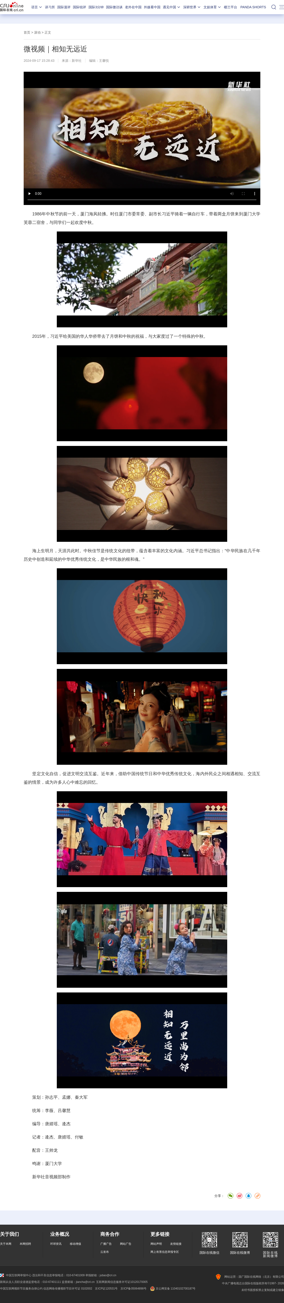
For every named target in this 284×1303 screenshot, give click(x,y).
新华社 (77, 60)
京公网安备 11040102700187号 (172, 1288)
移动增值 (75, 1243)
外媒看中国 (152, 7)
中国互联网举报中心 (15, 1275)
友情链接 (176, 1243)
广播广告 (106, 1243)
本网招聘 (25, 1243)
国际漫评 (64, 7)
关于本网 (5, 1243)
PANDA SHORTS (253, 7)
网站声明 (156, 1243)
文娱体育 (213, 7)
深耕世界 (192, 7)
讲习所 (50, 7)
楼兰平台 (230, 7)
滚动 (37, 32)
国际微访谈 (114, 7)
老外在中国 (133, 7)
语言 (37, 7)
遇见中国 (172, 7)
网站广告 (125, 1243)
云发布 (104, 1252)
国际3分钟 (96, 7)
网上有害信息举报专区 (165, 1252)
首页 (27, 32)
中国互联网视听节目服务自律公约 (21, 1288)
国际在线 (11, 7)
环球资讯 (56, 1243)
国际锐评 (79, 7)
